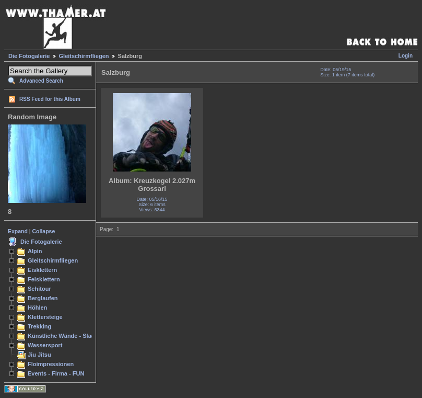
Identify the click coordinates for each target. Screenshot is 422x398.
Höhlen (37, 307)
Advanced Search (41, 81)
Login (405, 56)
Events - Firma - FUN (56, 373)
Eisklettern (42, 270)
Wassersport (45, 345)
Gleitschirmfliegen (84, 56)
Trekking (39, 326)
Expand (18, 231)
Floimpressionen (51, 364)
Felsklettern (44, 279)
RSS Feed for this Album (49, 99)
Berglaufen (43, 298)
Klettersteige (45, 317)
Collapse (43, 231)
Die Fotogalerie (29, 56)
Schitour (39, 289)
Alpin (35, 251)
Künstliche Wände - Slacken (66, 336)
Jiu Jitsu (39, 354)
